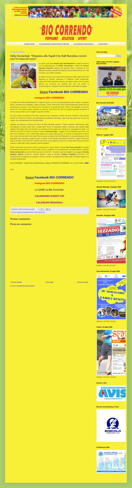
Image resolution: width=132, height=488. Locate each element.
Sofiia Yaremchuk (39, 212)
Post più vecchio (82, 282)
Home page (49, 282)
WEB (87, 163)
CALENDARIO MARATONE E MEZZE (54, 44)
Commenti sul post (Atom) (26, 286)
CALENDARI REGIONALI (83, 44)
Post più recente (16, 282)
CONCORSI (103, 44)
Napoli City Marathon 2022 (25, 212)
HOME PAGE (29, 44)
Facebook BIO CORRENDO (68, 92)
